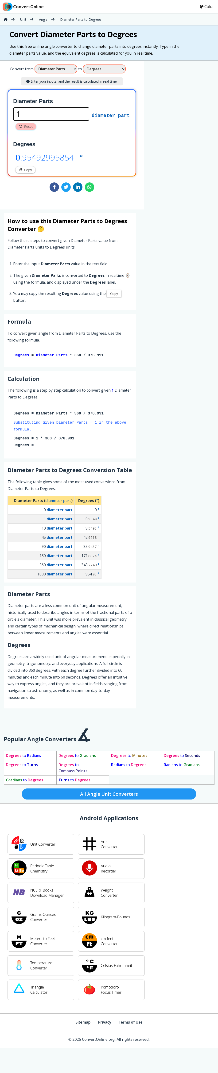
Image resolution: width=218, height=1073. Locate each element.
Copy (25, 170)
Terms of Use (131, 1023)
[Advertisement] (175, 86)
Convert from (22, 69)
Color (207, 6)
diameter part (111, 115)
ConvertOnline (23, 6)
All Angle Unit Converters (109, 795)
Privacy (104, 1023)
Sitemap (82, 1023)
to (23, 756)
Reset (26, 126)
